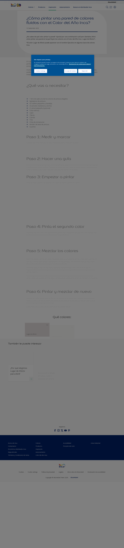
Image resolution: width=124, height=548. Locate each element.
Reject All (84, 71)
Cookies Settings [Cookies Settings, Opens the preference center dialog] (41, 71)
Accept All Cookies (70, 71)
